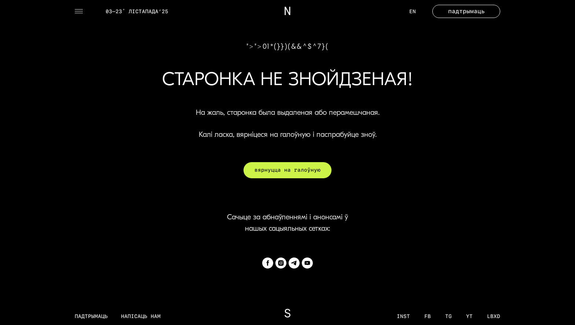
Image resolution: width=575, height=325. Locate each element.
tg (448, 316)
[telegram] (294, 263)
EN (412, 11)
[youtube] (307, 263)
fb (427, 316)
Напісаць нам (141, 316)
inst (403, 316)
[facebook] (267, 263)
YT (469, 316)
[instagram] (280, 263)
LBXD (493, 316)
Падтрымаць (91, 316)
